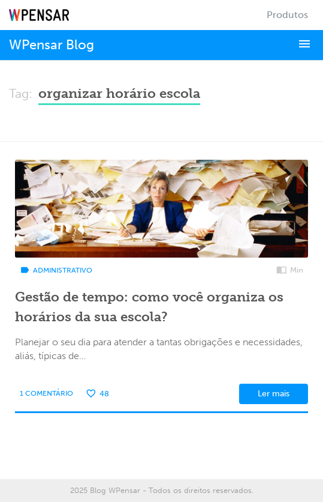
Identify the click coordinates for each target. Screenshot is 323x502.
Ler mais (273, 394)
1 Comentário (46, 393)
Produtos (287, 14)
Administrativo (56, 270)
